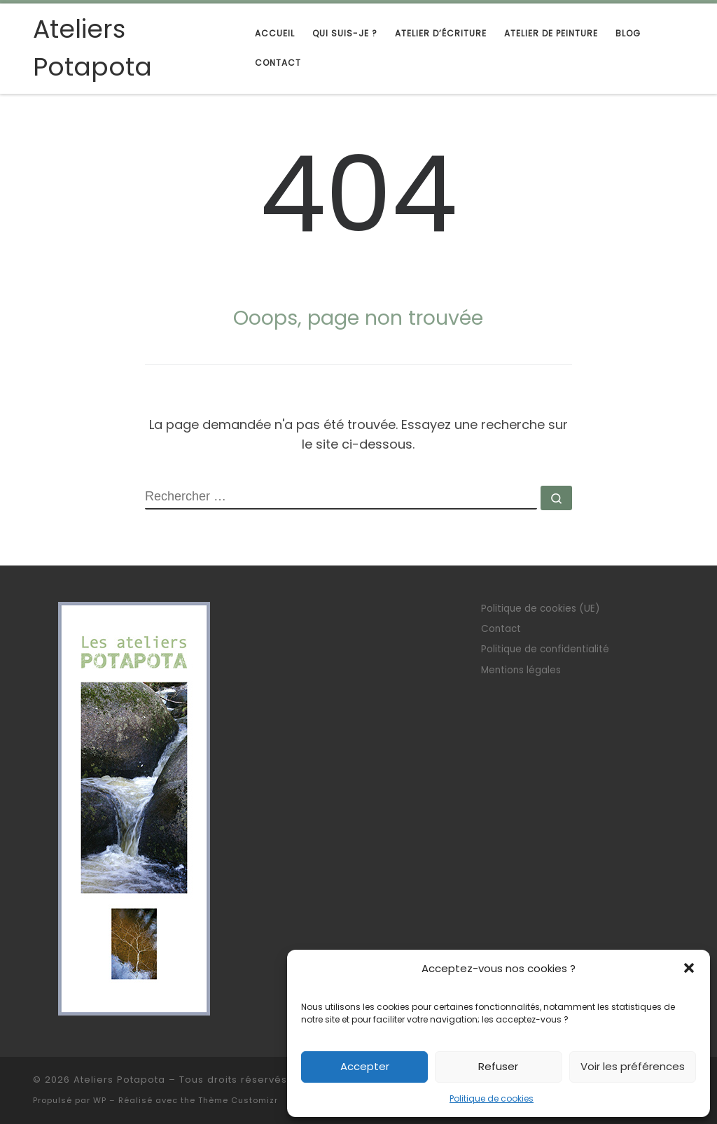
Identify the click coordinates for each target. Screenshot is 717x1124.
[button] (689, 968)
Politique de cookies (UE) (540, 608)
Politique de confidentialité (545, 649)
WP (99, 1100)
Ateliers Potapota (119, 1079)
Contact (501, 628)
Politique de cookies (492, 1098)
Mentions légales (521, 670)
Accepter (364, 1066)
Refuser (498, 1066)
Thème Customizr (238, 1100)
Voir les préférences (632, 1066)
